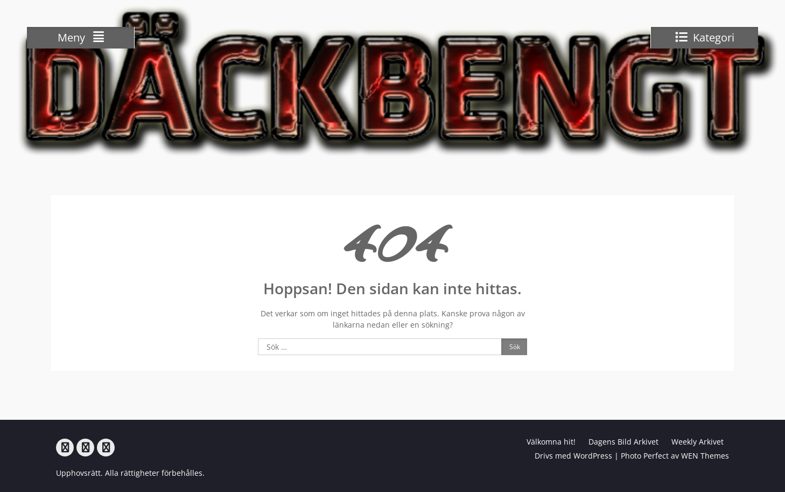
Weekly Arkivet (697, 441)
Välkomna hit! (551, 441)
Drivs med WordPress (573, 456)
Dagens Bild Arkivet (623, 441)
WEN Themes (705, 456)
